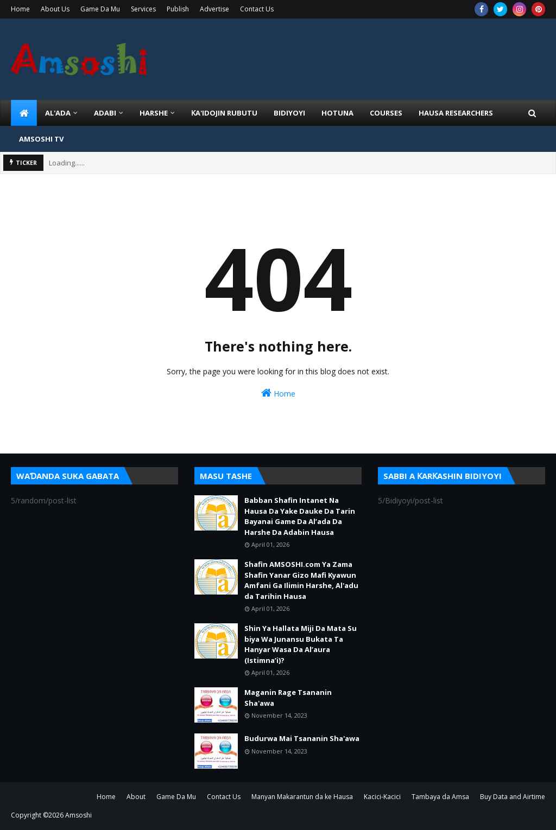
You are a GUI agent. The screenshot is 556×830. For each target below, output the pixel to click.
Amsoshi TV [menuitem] (41, 139)
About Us (55, 9)
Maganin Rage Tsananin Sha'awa (288, 697)
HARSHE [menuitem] (154, 113)
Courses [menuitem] (386, 113)
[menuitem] (24, 113)
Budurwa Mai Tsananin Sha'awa (301, 738)
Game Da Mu (100, 9)
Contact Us (257, 9)
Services (143, 9)
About (136, 796)
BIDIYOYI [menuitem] (289, 113)
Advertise (214, 9)
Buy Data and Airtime (512, 796)
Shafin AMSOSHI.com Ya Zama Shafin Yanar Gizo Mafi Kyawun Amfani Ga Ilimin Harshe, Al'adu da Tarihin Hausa (301, 580)
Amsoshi (78, 815)
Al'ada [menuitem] (58, 113)
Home (20, 9)
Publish (178, 9)
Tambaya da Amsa (440, 796)
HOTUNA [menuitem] (337, 113)
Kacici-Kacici (382, 796)
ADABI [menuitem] (105, 113)
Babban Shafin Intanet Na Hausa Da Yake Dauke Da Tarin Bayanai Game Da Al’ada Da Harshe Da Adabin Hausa (299, 516)
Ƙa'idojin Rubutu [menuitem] (224, 113)
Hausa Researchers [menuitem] (456, 113)
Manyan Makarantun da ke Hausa (302, 796)
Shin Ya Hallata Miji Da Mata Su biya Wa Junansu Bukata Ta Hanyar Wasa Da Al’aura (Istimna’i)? (300, 644)
